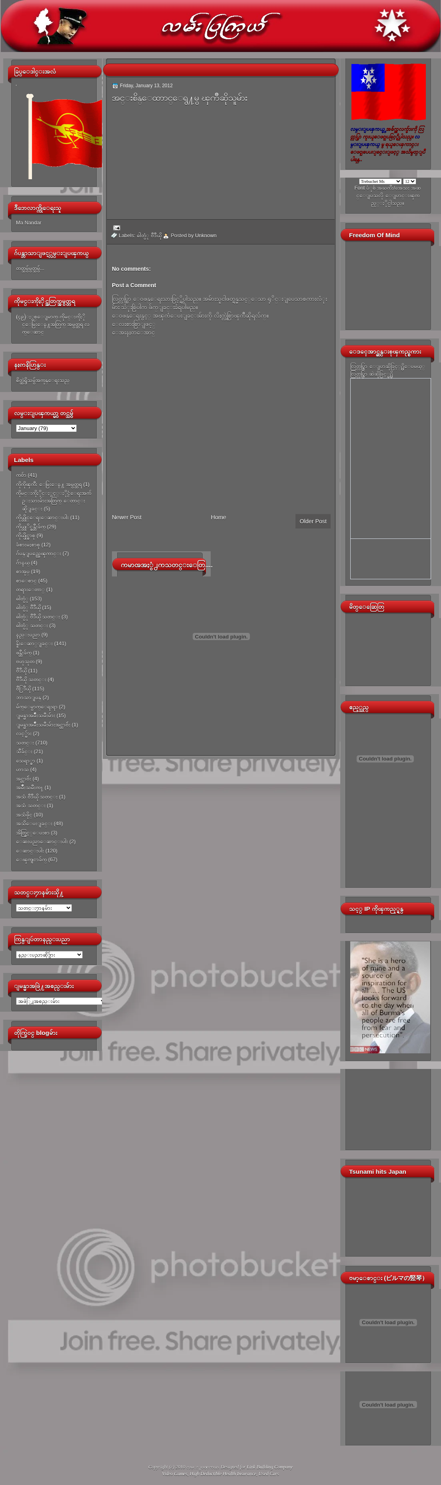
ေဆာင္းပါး (30, 851)
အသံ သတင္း (31, 806)
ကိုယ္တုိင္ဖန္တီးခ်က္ (31, 527)
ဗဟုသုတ (25, 661)
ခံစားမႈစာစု (28, 545)
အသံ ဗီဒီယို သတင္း (37, 797)
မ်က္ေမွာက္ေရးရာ (37, 707)
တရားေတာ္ (30, 589)
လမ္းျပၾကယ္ (202, 1467)
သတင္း (25, 743)
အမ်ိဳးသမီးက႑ (29, 788)
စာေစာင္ (26, 581)
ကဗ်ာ (21, 475)
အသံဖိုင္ (24, 815)
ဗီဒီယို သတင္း (31, 679)
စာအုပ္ (23, 571)
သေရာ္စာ (25, 761)
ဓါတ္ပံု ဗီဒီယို (28, 607)
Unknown (206, 235)
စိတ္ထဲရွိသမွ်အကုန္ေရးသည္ (43, 380)
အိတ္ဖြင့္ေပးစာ (33, 833)
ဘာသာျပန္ (28, 697)
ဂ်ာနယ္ (23, 563)
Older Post (313, 521)
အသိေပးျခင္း (34, 824)
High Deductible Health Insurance (223, 1474)
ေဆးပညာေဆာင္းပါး (42, 842)
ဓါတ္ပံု (22, 599)
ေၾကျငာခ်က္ (31, 860)
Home (218, 517)
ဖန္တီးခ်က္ (24, 653)
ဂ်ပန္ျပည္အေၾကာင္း (38, 553)
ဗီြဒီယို (23, 689)
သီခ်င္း (24, 752)
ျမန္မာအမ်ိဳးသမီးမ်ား (35, 715)
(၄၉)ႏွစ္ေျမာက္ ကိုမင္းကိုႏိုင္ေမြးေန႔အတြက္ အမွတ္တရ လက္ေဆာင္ (53, 324)
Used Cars (269, 1474)
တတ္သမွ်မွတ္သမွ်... (30, 268)
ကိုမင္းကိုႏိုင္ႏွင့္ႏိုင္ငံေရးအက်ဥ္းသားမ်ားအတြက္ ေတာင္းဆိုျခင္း (53, 501)
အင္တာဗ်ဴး (23, 779)
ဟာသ (22, 770)
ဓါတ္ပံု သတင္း (32, 625)
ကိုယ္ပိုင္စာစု (25, 535)
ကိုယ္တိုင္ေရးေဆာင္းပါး (42, 517)
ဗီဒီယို (21, 671)
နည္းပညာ (28, 635)
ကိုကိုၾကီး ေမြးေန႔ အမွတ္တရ (49, 484)
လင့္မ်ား (24, 733)
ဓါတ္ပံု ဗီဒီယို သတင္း (38, 617)
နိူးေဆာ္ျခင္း (34, 643)
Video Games (174, 1474)
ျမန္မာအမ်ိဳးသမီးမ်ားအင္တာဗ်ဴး (43, 725)
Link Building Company (270, 1467)
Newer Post (127, 517)
